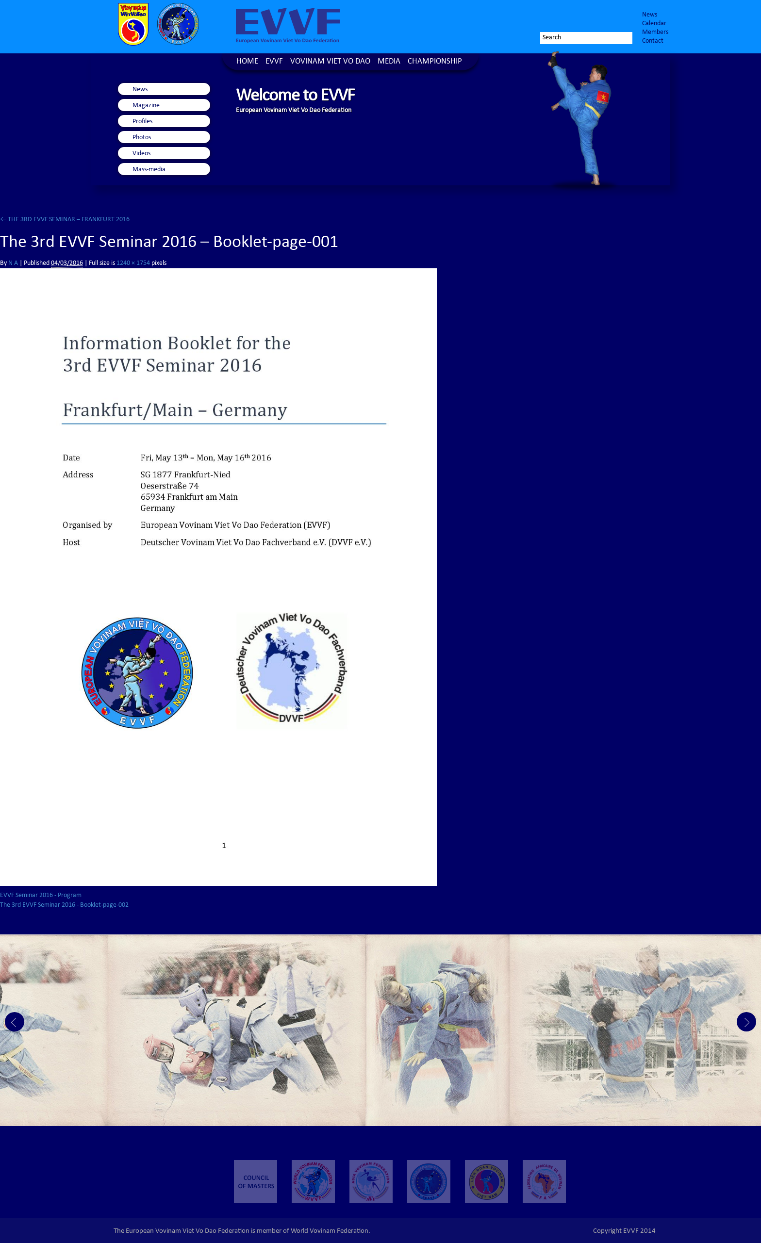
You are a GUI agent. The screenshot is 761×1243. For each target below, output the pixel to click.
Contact (652, 41)
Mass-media (148, 170)
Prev (14, 1021)
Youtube (619, 18)
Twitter (592, 18)
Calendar (654, 24)
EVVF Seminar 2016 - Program (41, 896)
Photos (141, 138)
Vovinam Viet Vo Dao (330, 61)
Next (746, 1021)
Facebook (572, 18)
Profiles (142, 122)
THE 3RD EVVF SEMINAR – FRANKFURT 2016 (65, 220)
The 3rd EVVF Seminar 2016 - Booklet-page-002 (64, 905)
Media (389, 61)
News (649, 15)
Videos (141, 154)
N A (13, 263)
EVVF (274, 61)
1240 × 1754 (133, 263)
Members (655, 32)
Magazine (146, 106)
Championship (435, 61)
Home (247, 61)
